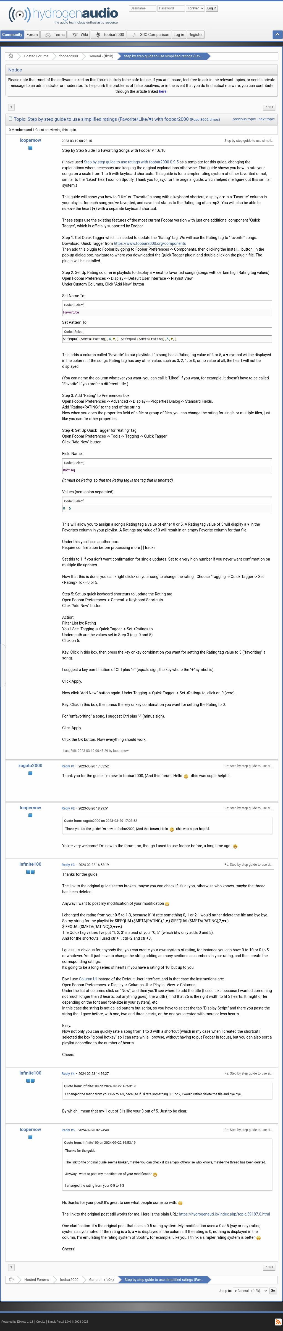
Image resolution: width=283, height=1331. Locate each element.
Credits (40, 1321)
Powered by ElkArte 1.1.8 (17, 1321)
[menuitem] (269, 107)
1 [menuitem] (11, 107)
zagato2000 (31, 765)
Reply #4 (68, 1074)
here (162, 91)
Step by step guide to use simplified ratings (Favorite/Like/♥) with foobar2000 (185, 56)
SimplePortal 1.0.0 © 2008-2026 (68, 1321)
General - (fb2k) (101, 56)
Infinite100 (30, 864)
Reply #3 (68, 865)
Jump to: (225, 1291)
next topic (267, 119)
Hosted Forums (36, 56)
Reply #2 (68, 808)
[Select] (79, 305)
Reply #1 (68, 766)
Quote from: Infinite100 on (100, 1086)
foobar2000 (68, 56)
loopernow (30, 140)
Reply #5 (68, 1130)
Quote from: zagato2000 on (100, 821)
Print (269, 107)
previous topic (244, 119)
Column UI (88, 979)
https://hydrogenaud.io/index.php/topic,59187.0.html (224, 1214)
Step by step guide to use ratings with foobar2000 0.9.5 (131, 162)
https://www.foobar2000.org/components (150, 243)
